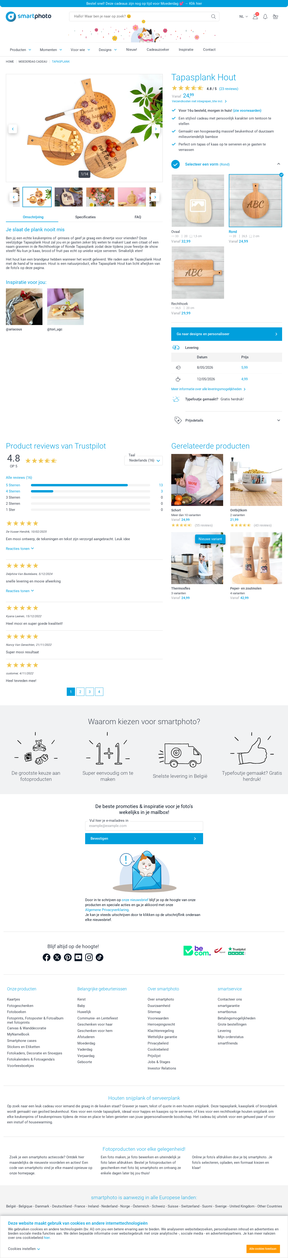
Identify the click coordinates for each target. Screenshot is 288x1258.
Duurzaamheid (159, 1006)
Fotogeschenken (20, 1006)
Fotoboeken (16, 1012)
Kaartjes (13, 999)
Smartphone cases (22, 1041)
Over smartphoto (161, 999)
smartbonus (227, 1012)
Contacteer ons (230, 999)
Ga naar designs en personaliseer (203, 334)
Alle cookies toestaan (262, 1248)
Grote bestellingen (232, 1024)
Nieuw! (131, 49)
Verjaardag (85, 1056)
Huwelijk (84, 1012)
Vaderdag (84, 1049)
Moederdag (86, 1043)
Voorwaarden (158, 1018)
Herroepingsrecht (161, 1024)
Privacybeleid (158, 1043)
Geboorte (84, 1062)
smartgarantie (229, 1006)
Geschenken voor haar (95, 1024)
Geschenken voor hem (95, 1031)
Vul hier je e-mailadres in (108, 820)
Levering (224, 1031)
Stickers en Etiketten (23, 1047)
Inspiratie (186, 49)
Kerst (81, 999)
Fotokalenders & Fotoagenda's (31, 1059)
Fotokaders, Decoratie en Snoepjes (34, 1053)
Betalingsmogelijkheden (236, 1018)
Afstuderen (86, 1037)
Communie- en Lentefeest (97, 1018)
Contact (209, 49)
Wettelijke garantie (162, 1037)
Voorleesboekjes (20, 1066)
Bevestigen (99, 838)
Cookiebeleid (158, 1049)
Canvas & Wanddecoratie (26, 1028)
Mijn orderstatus (231, 1037)
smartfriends (228, 1043)
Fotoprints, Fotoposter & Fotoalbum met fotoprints (35, 1020)
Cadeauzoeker (158, 49)
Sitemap (154, 1012)
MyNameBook (18, 1034)
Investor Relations (162, 1068)
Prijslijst (154, 1056)
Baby (81, 1006)
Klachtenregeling (161, 1031)
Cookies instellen (24, 1249)
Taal (132, 455)
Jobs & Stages (159, 1062)
